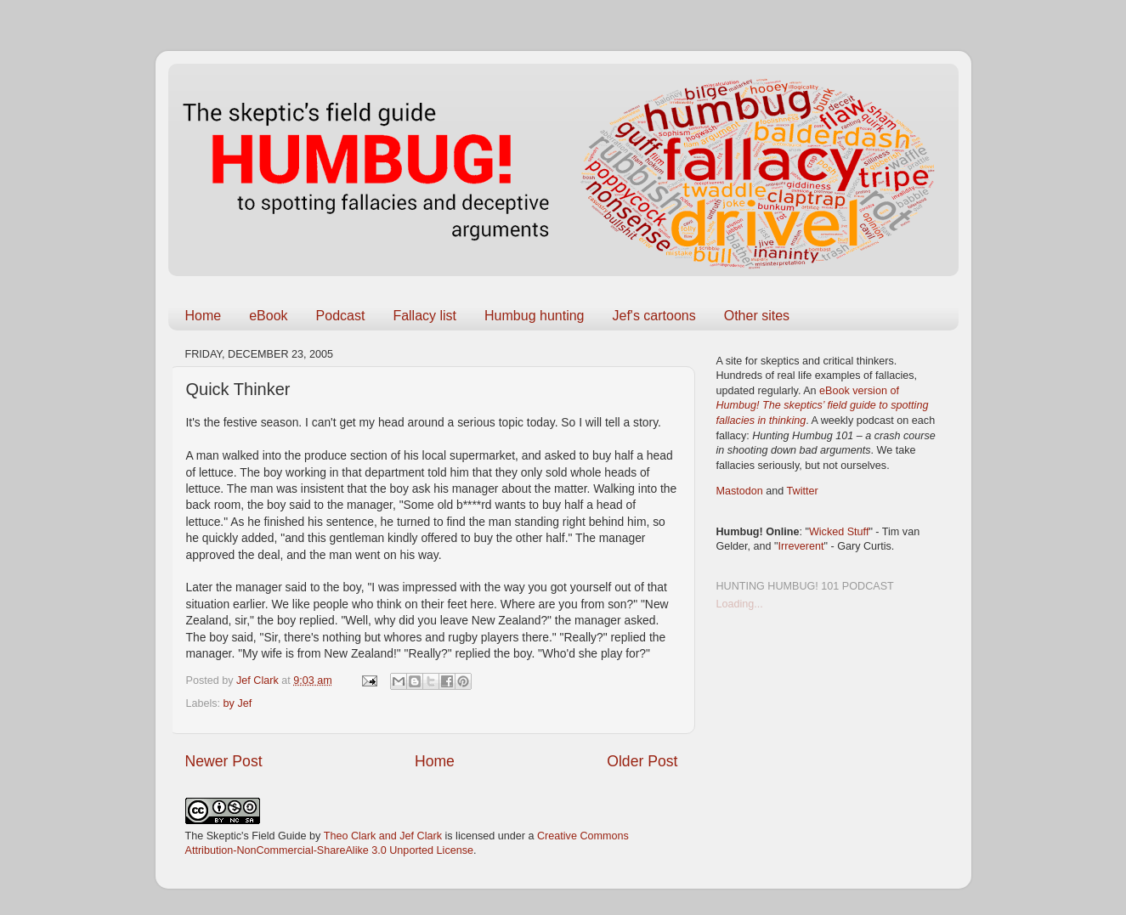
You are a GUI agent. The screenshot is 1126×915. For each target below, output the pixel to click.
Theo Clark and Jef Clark (383, 836)
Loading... (739, 604)
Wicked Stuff (839, 532)
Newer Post (224, 761)
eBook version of (822, 405)
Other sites (756, 315)
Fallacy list (424, 315)
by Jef (238, 703)
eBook (268, 315)
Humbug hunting (534, 315)
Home (203, 315)
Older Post (642, 761)
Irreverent (801, 546)
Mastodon (739, 491)
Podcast (340, 315)
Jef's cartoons (653, 315)
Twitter (802, 491)
